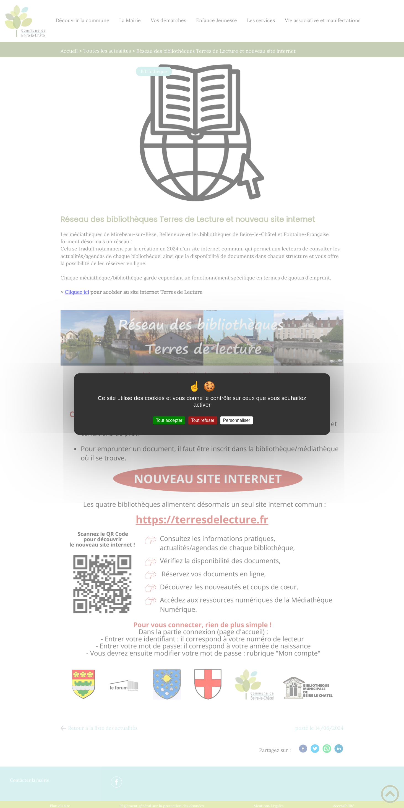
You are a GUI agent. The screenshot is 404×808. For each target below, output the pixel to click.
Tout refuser (202, 420)
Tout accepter (169, 420)
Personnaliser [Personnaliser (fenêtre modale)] (236, 420)
